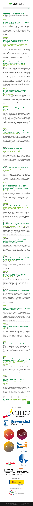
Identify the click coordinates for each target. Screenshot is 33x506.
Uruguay (5, 165)
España (4, 19)
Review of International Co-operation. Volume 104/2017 (15, 108)
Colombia (5, 88)
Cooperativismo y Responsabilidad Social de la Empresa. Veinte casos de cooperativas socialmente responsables (15, 241)
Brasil (4, 128)
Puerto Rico (5, 271)
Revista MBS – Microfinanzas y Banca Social (15, 344)
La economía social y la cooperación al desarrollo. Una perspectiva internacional (16, 224)
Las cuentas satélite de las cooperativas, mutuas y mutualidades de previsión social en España (16, 359)
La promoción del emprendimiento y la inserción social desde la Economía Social (16, 23)
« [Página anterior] (10, 396)
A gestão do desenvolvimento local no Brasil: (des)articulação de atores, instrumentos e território (15, 379)
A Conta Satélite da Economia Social (12, 148)
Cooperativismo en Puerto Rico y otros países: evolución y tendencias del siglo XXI (15, 274)
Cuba (4, 60)
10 (20, 396)
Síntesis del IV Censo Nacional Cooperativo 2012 (15, 206)
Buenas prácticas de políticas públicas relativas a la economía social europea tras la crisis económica (16, 41)
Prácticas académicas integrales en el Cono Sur (15, 168)
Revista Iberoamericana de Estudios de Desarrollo (16, 290)
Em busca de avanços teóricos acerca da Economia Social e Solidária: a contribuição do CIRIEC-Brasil (16, 131)
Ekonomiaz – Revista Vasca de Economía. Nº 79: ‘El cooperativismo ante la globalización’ (16, 258)
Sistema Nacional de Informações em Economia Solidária (15, 326)
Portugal (5, 146)
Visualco (22, 504)
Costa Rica (5, 203)
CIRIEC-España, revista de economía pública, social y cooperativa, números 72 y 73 (16, 309)
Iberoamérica (6, 37)
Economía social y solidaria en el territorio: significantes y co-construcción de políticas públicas (14, 91)
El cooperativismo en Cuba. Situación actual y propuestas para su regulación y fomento (15, 62)
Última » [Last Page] (27, 396)
